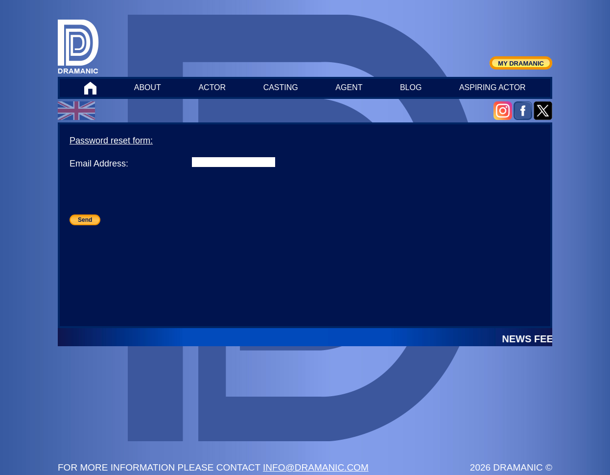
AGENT (348, 87)
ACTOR (212, 87)
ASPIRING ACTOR (492, 87)
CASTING (280, 87)
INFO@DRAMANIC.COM (316, 467)
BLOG (411, 87)
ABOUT (147, 87)
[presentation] (144, 195)
